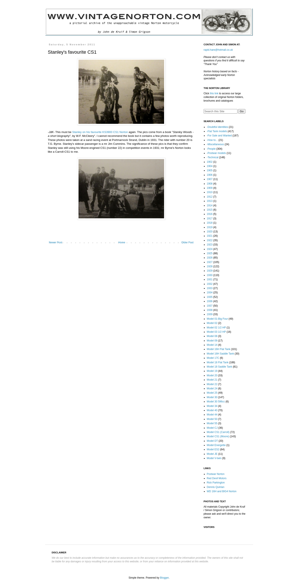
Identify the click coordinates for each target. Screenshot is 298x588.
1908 (210, 183)
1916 (210, 214)
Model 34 (212, 406)
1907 (210, 179)
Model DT (212, 440)
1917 (210, 218)
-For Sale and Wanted (219, 135)
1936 (210, 301)
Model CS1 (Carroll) (218, 432)
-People (211, 148)
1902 (210, 161)
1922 (210, 240)
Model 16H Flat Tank (218, 349)
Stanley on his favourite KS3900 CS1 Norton (100, 132)
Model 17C (213, 357)
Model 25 (212, 392)
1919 (210, 227)
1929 (210, 270)
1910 (210, 192)
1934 (210, 292)
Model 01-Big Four (217, 318)
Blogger (164, 577)
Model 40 (212, 410)
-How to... (212, 140)
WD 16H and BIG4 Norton (222, 491)
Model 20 (212, 375)
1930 (210, 275)
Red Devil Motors (217, 478)
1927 (210, 262)
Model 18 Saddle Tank (219, 366)
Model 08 (212, 336)
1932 (210, 283)
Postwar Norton (216, 474)
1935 (210, 296)
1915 (210, 209)
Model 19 (212, 370)
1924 (210, 249)
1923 (210, 244)
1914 (210, 205)
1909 (210, 187)
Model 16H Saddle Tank (220, 353)
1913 (210, 200)
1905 (210, 170)
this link (214, 93)
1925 (210, 253)
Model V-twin (214, 458)
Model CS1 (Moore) (218, 436)
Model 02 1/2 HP (216, 327)
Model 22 (212, 384)
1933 (210, 288)
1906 (210, 174)
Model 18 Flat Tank (217, 362)
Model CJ (212, 427)
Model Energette (216, 445)
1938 (210, 310)
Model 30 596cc (216, 401)
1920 (210, 231)
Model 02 (212, 323)
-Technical (212, 157)
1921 (210, 235)
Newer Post (55, 242)
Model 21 (212, 379)
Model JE (212, 453)
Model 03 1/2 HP (216, 331)
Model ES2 (213, 449)
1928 (210, 266)
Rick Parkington (216, 482)
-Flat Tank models (217, 131)
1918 (210, 222)
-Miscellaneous (215, 144)
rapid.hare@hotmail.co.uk (218, 49)
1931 (210, 279)
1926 (210, 257)
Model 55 (212, 423)
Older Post (187, 242)
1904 (210, 166)
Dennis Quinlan (215, 487)
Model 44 (212, 414)
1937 (210, 305)
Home (121, 242)
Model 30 (212, 397)
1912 (210, 196)
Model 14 (212, 344)
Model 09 (212, 340)
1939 (210, 314)
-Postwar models (216, 153)
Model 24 (212, 388)
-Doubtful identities (217, 127)
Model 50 (212, 419)
